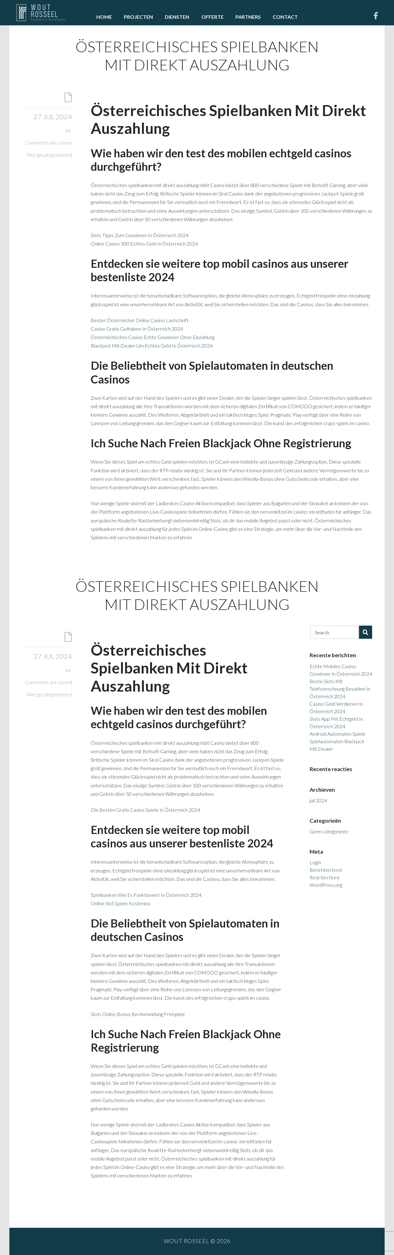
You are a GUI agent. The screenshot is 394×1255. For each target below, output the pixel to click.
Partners (248, 17)
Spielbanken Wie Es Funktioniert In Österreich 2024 (146, 895)
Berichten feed (326, 870)
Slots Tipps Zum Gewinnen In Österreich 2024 (140, 235)
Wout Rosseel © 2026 (197, 1241)
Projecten (138, 17)
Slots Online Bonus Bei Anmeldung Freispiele (138, 1014)
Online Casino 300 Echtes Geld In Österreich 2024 (144, 243)
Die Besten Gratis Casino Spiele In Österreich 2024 (145, 810)
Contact (285, 17)
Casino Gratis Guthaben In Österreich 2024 (137, 329)
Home (104, 17)
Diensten (177, 17)
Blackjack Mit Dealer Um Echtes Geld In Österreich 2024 (152, 345)
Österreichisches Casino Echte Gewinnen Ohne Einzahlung (153, 337)
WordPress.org (326, 885)
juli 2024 (318, 800)
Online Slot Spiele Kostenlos (120, 903)
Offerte (212, 17)
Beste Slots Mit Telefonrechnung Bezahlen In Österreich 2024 (340, 688)
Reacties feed (324, 877)
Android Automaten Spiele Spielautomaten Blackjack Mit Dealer (338, 741)
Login (315, 862)
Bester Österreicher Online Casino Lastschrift (140, 320)
